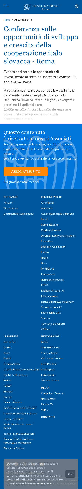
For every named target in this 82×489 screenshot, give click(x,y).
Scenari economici (51, 307)
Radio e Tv (47, 404)
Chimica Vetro (12, 363)
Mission (8, 202)
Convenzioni (48, 374)
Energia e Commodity (53, 246)
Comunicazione (49, 224)
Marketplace (48, 369)
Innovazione (48, 274)
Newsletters (48, 398)
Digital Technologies (15, 374)
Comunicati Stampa (52, 393)
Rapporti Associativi (52, 290)
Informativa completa (38, 483)
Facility (8, 396)
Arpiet (7, 358)
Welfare (45, 329)
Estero (45, 252)
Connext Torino (50, 347)
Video (44, 409)
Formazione (47, 268)
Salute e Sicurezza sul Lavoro (57, 301)
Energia (8, 391)
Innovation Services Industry (20, 413)
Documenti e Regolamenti (18, 213)
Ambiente (46, 208)
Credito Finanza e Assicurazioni (21, 369)
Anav (7, 352)
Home (7, 19)
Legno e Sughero (13, 418)
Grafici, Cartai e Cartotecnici (20, 407)
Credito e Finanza (51, 230)
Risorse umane (49, 296)
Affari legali (47, 202)
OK (70, 474)
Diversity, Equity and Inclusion (58, 235)
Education (47, 241)
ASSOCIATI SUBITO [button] (25, 171)
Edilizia (7, 380)
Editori (7, 385)
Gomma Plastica (13, 402)
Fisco (44, 263)
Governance (11, 208)
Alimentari (9, 341)
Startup (45, 318)
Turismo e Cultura (14, 448)
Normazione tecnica (52, 279)
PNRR (44, 285)
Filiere (44, 257)
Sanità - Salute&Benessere (19, 433)
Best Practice (49, 363)
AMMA (8, 347)
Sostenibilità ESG (51, 312)
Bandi (44, 219)
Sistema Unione (50, 380)
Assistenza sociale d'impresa (57, 213)
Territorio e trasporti (53, 323)
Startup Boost (49, 352)
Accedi (34, 182)
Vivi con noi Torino (51, 358)
